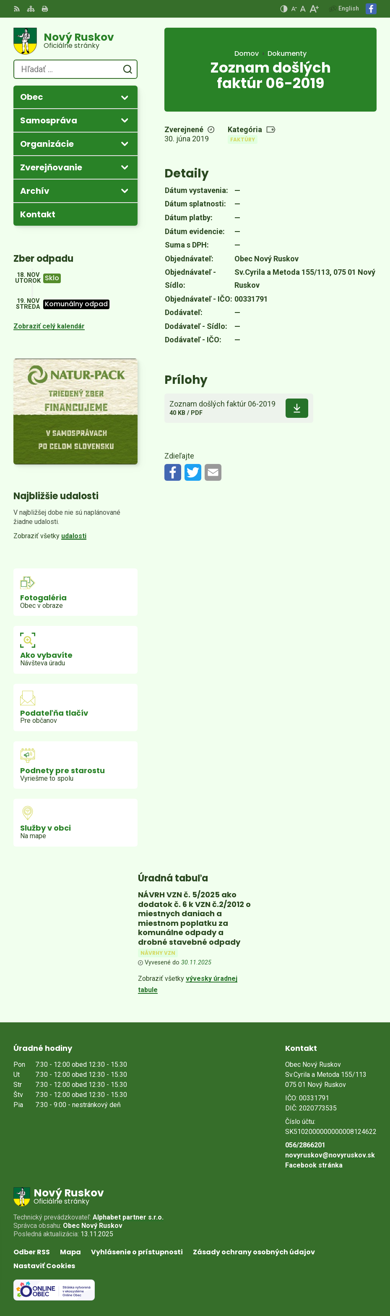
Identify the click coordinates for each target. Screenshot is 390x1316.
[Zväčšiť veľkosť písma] (313, 9)
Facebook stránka (314, 1165)
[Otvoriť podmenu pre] (124, 97)
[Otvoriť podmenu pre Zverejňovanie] (124, 167)
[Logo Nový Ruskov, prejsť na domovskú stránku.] (75, 41)
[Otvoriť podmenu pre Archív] (124, 190)
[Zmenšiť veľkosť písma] (294, 9)
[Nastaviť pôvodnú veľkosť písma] (303, 9)
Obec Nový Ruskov (92, 1226)
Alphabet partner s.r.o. (128, 1217)
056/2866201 (305, 1145)
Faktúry (242, 139)
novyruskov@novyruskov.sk (330, 1155)
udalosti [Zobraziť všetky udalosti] (73, 536)
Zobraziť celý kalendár (49, 326)
